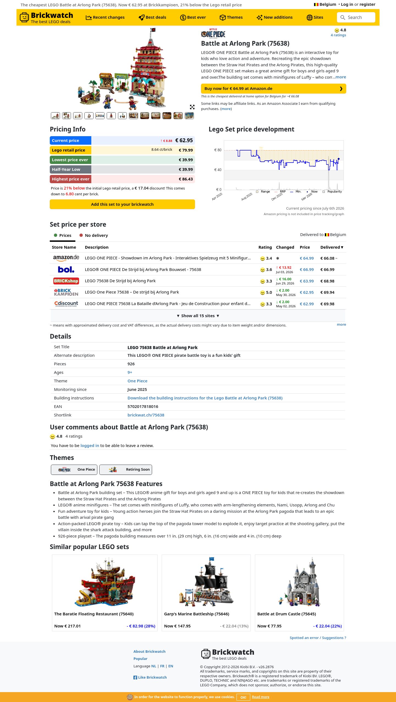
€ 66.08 (327, 258)
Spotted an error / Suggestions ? (318, 637)
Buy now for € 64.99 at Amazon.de (274, 88)
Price (305, 247)
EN (170, 665)
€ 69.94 (327, 292)
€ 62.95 (307, 292)
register (367, 4)
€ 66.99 (307, 269)
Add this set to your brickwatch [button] (122, 204)
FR (162, 665)
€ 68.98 (327, 281)
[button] (192, 106)
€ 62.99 (307, 303)
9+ (130, 372)
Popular (140, 658)
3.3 (266, 281)
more (341, 76)
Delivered (330, 247)
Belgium (325, 4)
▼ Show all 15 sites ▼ (198, 315)
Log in (347, 4)
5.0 (266, 292)
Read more (260, 697)
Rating (265, 247)
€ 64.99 (307, 258)
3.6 (266, 269)
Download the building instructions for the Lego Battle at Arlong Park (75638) (205, 398)
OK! (243, 697)
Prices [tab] (62, 235)
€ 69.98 (327, 303)
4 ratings (338, 34)
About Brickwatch (149, 651)
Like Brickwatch (150, 677)
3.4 (266, 258)
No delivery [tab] (93, 235)
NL (153, 665)
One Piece (138, 380)
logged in (90, 445)
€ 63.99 (307, 281)
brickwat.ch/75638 (146, 415)
